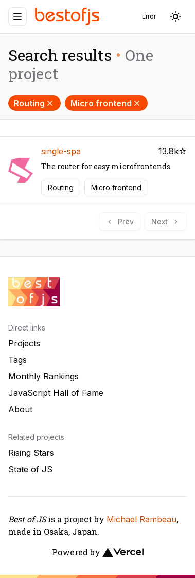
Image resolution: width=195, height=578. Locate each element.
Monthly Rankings (43, 376)
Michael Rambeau (141, 519)
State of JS (30, 469)
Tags (17, 360)
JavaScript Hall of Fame (55, 393)
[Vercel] (123, 552)
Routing (34, 103)
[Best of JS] (68, 16)
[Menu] (17, 16)
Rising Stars (31, 453)
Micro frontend (106, 103)
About (20, 409)
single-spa (61, 151)
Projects (24, 343)
